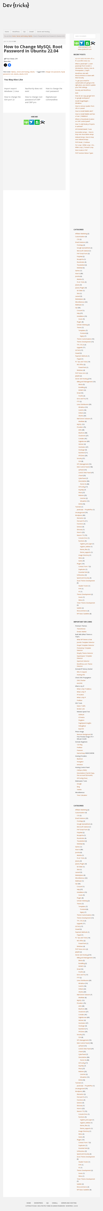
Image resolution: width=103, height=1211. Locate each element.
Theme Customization (84, 339)
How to (77, 273)
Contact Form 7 (83, 566)
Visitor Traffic (81, 706)
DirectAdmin (82, 481)
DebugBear (82, 726)
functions (81, 541)
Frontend (83, 333)
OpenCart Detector (83, 661)
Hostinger (81, 450)
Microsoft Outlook (83, 251)
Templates (81, 330)
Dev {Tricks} (16, 5)
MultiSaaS (78, 305)
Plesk (80, 492)
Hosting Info (81, 675)
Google (79, 784)
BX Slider (80, 290)
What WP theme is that (84, 639)
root (11, 74)
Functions (80, 524)
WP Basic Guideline (83, 614)
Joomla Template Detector (85, 642)
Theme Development (84, 342)
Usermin (82, 498)
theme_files (84, 549)
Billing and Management (85, 382)
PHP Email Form (82, 254)
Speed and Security (83, 578)
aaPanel (81, 470)
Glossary (79, 529)
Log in (76, 1206)
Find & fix (83, 484)
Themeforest (81, 629)
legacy (82, 336)
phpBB (77, 376)
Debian (80, 413)
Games (77, 271)
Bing (78, 787)
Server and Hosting (23, 72)
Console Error (82, 538)
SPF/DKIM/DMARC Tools (83, 129)
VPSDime (81, 456)
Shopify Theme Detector (85, 653)
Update (79, 608)
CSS (78, 239)
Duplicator (81, 569)
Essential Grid (82, 572)
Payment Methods (81, 356)
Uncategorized (80, 512)
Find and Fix (81, 521)
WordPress (69, 1206)
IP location (80, 695)
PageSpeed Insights (84, 723)
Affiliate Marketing (81, 234)
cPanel (80, 475)
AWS (79, 430)
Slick (78, 293)
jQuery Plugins (80, 288)
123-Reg (79, 745)
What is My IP (81, 692)
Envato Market (81, 632)
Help (78, 313)
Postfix (80, 396)
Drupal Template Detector (85, 645)
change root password (52, 72)
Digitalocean (82, 441)
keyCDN (81, 729)
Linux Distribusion (82, 404)
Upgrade (79, 347)
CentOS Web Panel (84, 473)
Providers (80, 427)
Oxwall (77, 353)
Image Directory (83, 555)
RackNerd (81, 453)
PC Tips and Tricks (81, 362)
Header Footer (83, 586)
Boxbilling (81, 387)
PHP (79, 589)
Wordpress (78, 515)
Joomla (77, 276)
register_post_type (86, 544)
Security (79, 458)
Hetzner (81, 444)
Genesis (79, 527)
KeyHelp (81, 490)
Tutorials (78, 507)
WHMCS (81, 390)
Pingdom (81, 720)
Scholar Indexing (82, 325)
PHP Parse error (80, 373)
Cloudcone (81, 436)
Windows (80, 370)
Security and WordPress (83, 90)
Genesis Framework (59, 1206)
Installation (80, 316)
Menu (80, 558)
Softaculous (81, 575)
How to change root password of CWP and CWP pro (33, 100)
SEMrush (81, 715)
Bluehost (81, 433)
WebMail (79, 268)
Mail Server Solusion (83, 419)
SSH (79, 461)
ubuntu (16, 74)
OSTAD (77, 350)
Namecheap (81, 753)
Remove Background (84, 734)
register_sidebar (85, 546)
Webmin (81, 495)
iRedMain (81, 421)
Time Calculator (82, 795)
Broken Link (81, 709)
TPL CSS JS (80, 345)
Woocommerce (82, 611)
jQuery (77, 285)
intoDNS (79, 683)
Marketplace (79, 299)
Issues (80, 319)
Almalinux (81, 407)
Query (80, 561)
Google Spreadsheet (83, 248)
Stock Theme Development (86, 581)
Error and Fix (81, 399)
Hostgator (80, 762)
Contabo (81, 438)
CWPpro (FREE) (82, 770)
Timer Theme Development (86, 603)
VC (79, 591)
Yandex (79, 789)
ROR (76, 93)
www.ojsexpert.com (84, 47)
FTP (78, 401)
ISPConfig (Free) (82, 778)
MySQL (13, 72)
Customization (80, 236)
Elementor (80, 518)
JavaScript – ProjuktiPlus (85, 510)
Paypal (79, 359)
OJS (76, 308)
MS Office (80, 364)
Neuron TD (80, 535)
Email (78, 393)
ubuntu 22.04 (23, 74)
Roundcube (80, 262)
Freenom (80, 750)
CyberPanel (82, 478)
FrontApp (80, 245)
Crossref (79, 310)
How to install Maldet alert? (84, 111)
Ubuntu (32, 72)
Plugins (79, 322)
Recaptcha (80, 259)
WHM (80, 504)
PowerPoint (82, 367)
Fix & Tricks (80, 282)
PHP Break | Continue (82, 142)
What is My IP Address (84, 689)
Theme (79, 327)
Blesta (80, 384)
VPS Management (83, 464)
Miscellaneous (79, 302)
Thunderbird (81, 265)
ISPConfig (81, 487)
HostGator (81, 447)
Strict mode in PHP (81, 150)
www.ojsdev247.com (85, 49)
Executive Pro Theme (44, 1206)
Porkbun (79, 700)
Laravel (77, 296)
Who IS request (82, 672)
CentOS (80, 410)
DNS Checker (81, 680)
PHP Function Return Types (84, 153)
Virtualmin (83, 501)
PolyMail (79, 256)
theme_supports (85, 552)
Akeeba (79, 279)
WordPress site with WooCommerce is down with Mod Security (84, 75)
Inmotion (80, 765)
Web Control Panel (83, 467)
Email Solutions (80, 242)
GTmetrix (81, 717)
